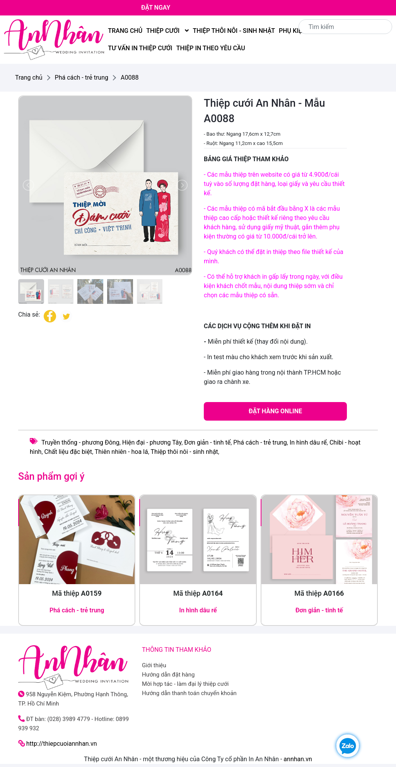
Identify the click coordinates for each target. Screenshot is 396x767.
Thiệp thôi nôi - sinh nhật (234, 30)
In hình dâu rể (308, 442)
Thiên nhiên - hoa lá (121, 451)
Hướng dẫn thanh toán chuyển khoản (189, 693)
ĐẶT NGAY (155, 7)
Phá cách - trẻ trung (260, 442)
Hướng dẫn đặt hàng (168, 674)
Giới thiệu (154, 665)
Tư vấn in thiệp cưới (140, 48)
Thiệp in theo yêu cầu (210, 48)
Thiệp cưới (167, 30)
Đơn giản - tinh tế (207, 442)
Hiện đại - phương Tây (151, 442)
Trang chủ (125, 30)
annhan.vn (297, 759)
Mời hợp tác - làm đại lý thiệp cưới (185, 683)
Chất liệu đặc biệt (68, 451)
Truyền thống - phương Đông (80, 442)
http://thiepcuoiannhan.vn (61, 743)
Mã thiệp (77, 593)
